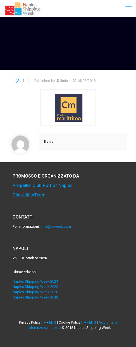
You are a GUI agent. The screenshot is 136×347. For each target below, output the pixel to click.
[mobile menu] (128, 8)
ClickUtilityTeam (29, 195)
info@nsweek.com (55, 226)
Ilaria (64, 81)
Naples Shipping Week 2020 (35, 292)
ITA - (85, 322)
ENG (52, 322)
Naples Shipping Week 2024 (35, 281)
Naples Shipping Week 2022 (35, 287)
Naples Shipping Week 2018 (35, 297)
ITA (43, 322)
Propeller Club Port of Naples (43, 185)
